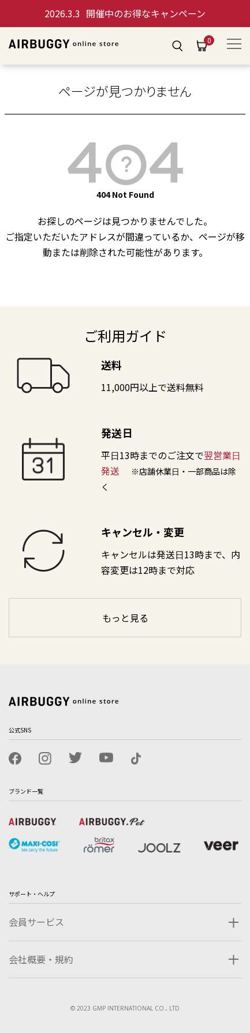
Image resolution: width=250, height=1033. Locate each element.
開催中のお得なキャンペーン (125, 13)
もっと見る (125, 618)
